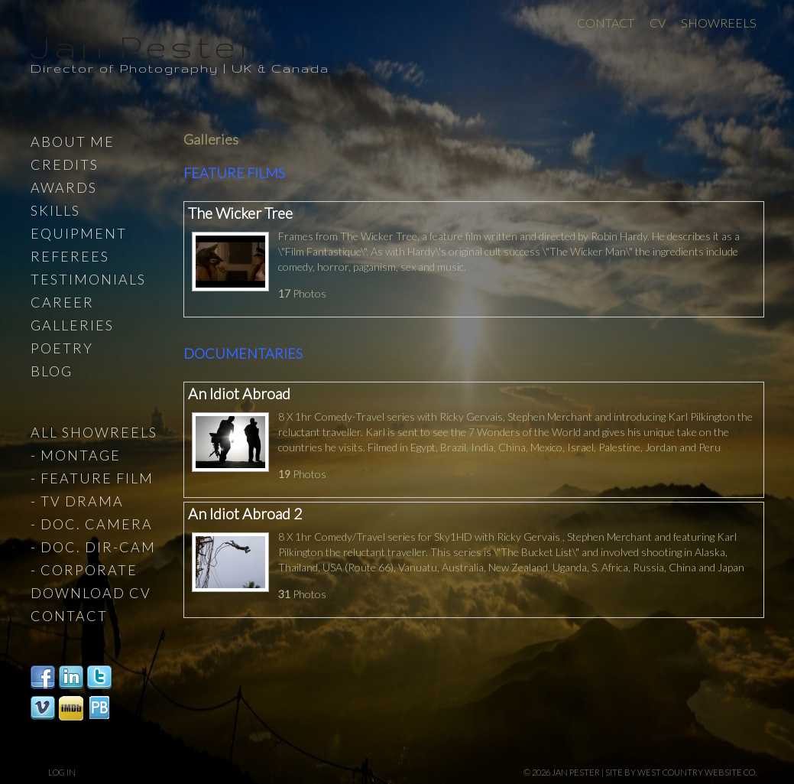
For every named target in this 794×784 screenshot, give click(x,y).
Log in (62, 772)
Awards (64, 187)
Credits (65, 164)
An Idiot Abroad (239, 393)
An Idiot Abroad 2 (245, 513)
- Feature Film (92, 478)
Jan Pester (144, 46)
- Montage (76, 455)
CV (658, 22)
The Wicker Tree (240, 213)
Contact (605, 22)
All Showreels (94, 432)
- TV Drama (77, 501)
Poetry (62, 348)
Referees (70, 256)
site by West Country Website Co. (681, 772)
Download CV (91, 592)
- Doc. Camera (92, 524)
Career (62, 302)
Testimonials (88, 279)
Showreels (719, 22)
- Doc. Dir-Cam (93, 546)
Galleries (72, 325)
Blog (52, 371)
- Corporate (84, 569)
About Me (73, 141)
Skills (55, 210)
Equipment (79, 233)
